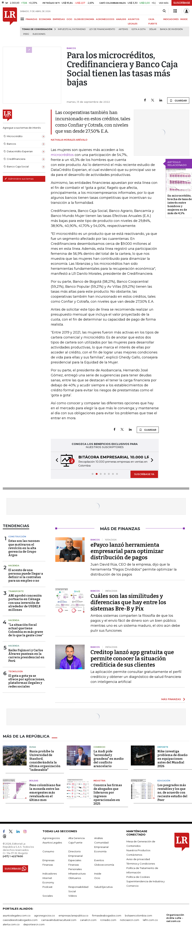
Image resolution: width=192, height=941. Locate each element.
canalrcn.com (88, 919)
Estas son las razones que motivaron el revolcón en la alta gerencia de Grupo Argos (24, 548)
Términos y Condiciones (140, 863)
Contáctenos (134, 854)
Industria (99, 780)
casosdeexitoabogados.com (20, 919)
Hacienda (13, 565)
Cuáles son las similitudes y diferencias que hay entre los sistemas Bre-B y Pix (128, 602)
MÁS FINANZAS (171, 699)
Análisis (98, 838)
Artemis (123, 29)
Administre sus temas (19, 178)
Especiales (74, 860)
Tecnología (15, 671)
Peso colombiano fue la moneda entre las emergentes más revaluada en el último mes (45, 792)
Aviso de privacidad (138, 859)
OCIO (69, 19)
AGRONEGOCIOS (105, 19)
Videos (72, 895)
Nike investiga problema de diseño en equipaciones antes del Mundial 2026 (172, 759)
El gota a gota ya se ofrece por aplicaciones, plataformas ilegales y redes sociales (26, 681)
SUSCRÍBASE (181, 2)
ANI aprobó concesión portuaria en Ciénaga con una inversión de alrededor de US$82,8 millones (25, 603)
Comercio (99, 747)
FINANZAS (31, 19)
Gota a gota (139, 29)
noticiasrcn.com (129, 919)
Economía (100, 851)
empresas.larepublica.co (73, 915)
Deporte (162, 747)
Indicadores (50, 873)
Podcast (47, 886)
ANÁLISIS (121, 19)
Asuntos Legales (52, 842)
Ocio (97, 878)
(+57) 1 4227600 (13, 856)
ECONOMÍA (45, 19)
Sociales (48, 895)
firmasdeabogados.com (106, 915)
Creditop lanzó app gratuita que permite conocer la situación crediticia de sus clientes (132, 658)
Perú (26, 34)
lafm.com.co (150, 919)
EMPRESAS (59, 19)
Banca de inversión (171, 29)
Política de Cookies (138, 876)
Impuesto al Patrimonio (72, 29)
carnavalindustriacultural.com (58, 919)
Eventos (99, 860)
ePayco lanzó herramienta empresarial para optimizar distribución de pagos (127, 551)
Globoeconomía (104, 864)
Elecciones (39, 34)
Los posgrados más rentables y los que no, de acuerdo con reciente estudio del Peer (172, 792)
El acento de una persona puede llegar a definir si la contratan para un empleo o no (25, 575)
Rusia (32, 747)
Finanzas (48, 864)
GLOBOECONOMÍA (84, 19)
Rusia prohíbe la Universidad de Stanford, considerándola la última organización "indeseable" (44, 761)
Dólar (152, 29)
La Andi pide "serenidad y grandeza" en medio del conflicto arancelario (109, 759)
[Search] (164, 11)
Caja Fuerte (75, 842)
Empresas (48, 860)
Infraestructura (77, 873)
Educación (163, 780)
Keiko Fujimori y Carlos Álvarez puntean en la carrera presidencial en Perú (26, 656)
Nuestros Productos (138, 850)
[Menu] (23, 18)
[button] (56, 460)
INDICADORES (171, 19)
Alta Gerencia (76, 838)
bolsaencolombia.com (138, 915)
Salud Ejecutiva (103, 886)
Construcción (17, 536)
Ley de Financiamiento (102, 29)
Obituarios (74, 878)
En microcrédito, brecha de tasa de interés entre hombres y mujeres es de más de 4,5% (179, 204)
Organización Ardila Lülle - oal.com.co (175, 918)
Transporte (16, 591)
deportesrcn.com (34, 924)
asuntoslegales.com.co (16, 915)
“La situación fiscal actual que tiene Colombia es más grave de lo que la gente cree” (25, 630)
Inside (97, 873)
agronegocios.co (44, 915)
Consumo (48, 851)
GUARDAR (178, 100)
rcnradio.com (108, 919)
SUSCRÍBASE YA (144, 474)
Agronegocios (51, 838)
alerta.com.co (11, 924)
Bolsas (33, 780)
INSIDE (184, 19)
